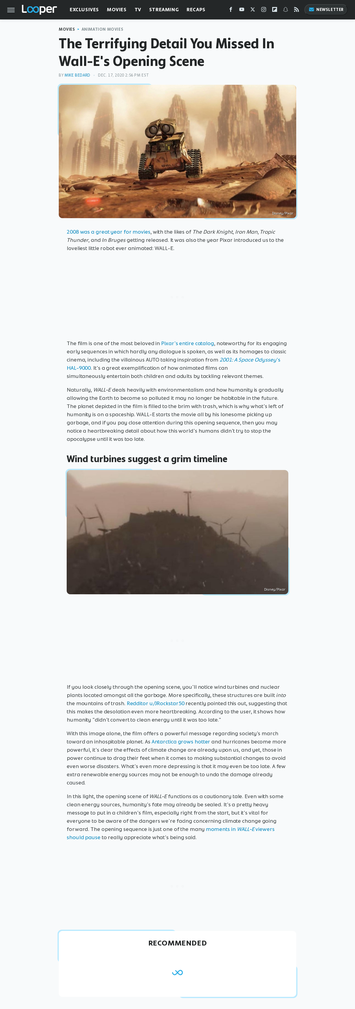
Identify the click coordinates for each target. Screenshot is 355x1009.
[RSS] (296, 11)
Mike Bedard (77, 75)
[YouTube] (242, 11)
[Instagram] (264, 11)
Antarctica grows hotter (181, 741)
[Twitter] (253, 11)
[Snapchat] (286, 11)
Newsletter (326, 9)
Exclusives (84, 9)
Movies (117, 9)
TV (138, 9)
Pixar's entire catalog (187, 343)
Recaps (196, 9)
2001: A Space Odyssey (248, 359)
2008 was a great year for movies (108, 231)
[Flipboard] (275, 11)
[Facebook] (231, 11)
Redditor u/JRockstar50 (156, 703)
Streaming (164, 9)
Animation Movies (103, 29)
